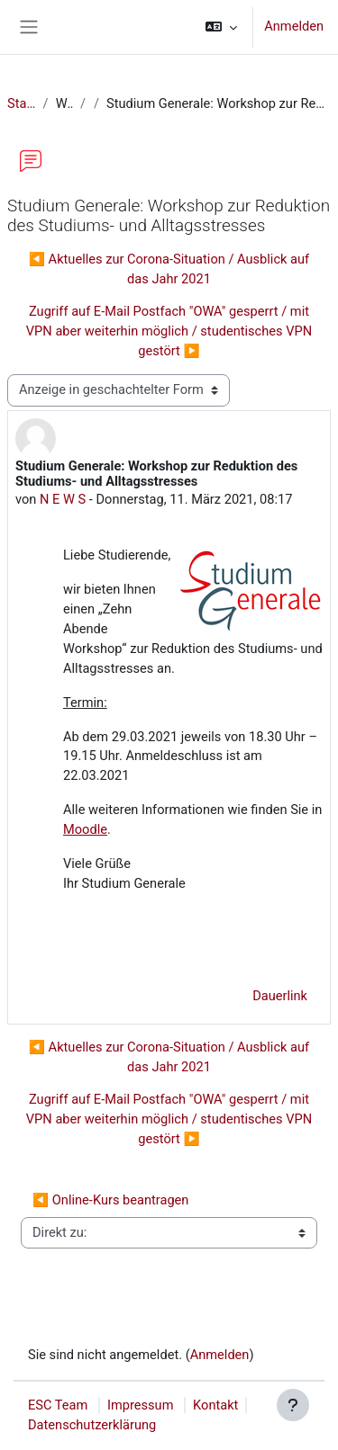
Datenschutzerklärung (92, 1425)
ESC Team (57, 1405)
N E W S (63, 499)
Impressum (140, 1405)
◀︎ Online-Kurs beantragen (110, 1200)
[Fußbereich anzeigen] (293, 1405)
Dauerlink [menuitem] (279, 996)
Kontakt (215, 1405)
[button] (221, 27)
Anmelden (294, 26)
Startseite (21, 103)
